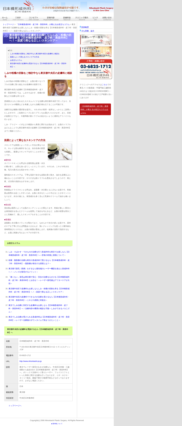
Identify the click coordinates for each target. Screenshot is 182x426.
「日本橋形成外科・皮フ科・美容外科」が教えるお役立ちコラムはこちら (94, 109)
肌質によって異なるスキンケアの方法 (24, 57)
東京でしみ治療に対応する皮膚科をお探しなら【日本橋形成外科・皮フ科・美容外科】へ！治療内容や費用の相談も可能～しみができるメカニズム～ (39, 308)
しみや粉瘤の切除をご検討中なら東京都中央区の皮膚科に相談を (35, 54)
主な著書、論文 (87, 31)
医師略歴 (85, 27)
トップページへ (15, 406)
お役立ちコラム (16, 60)
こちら (104, 84)
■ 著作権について (56, 423)
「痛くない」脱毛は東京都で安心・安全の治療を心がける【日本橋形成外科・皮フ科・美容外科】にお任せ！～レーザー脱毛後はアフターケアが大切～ (39, 280)
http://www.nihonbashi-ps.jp (30, 361)
